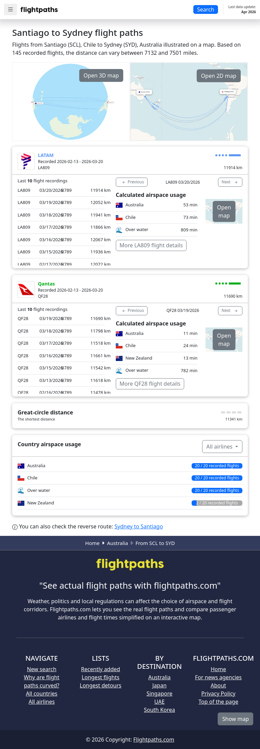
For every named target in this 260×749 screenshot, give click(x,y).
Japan (159, 685)
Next (230, 182)
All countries (42, 693)
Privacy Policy (218, 693)
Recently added (100, 669)
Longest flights (100, 677)
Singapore (159, 693)
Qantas (46, 283)
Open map (224, 211)
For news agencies (218, 677)
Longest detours (101, 685)
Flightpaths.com (153, 739)
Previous (132, 182)
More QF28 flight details (150, 383)
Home (92, 543)
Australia (117, 543)
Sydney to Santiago (138, 526)
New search (41, 669)
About (218, 685)
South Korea (159, 709)
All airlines (220, 446)
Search (205, 9)
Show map (235, 719)
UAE (159, 701)
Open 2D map (218, 76)
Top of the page (218, 701)
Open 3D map (101, 75)
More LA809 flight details (151, 245)
